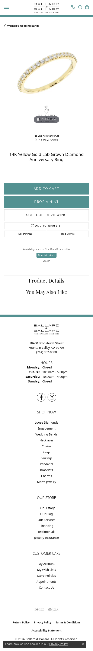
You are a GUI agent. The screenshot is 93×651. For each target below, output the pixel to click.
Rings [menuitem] (46, 452)
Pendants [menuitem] (46, 464)
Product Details (46, 281)
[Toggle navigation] (7, 7)
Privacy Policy (42, 622)
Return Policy (21, 622)
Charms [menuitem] (46, 476)
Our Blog (46, 514)
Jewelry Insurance (46, 538)
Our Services (46, 520)
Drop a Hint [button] (46, 202)
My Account (46, 564)
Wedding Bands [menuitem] (46, 434)
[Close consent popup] (83, 644)
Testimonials (46, 532)
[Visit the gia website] (53, 609)
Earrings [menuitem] (46, 458)
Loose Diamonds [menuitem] (46, 422)
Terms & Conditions (68, 622)
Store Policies (46, 576)
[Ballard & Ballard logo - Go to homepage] (46, 8)
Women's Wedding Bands (23, 26)
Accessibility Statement (46, 630)
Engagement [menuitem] (46, 428)
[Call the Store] (46, 352)
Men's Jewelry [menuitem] (46, 482)
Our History (46, 508)
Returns (68, 233)
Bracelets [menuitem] (46, 470)
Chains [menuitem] (46, 446)
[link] (73, 7)
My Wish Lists (46, 570)
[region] (46, 83)
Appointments (46, 582)
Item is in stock (46, 255)
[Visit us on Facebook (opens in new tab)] (41, 397)
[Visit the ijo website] (39, 609)
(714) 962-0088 (46, 139)
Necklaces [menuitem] (46, 440)
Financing (46, 526)
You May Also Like (46, 292)
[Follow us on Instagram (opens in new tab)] (52, 397)
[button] (80, 7)
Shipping (25, 233)
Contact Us (46, 587)
